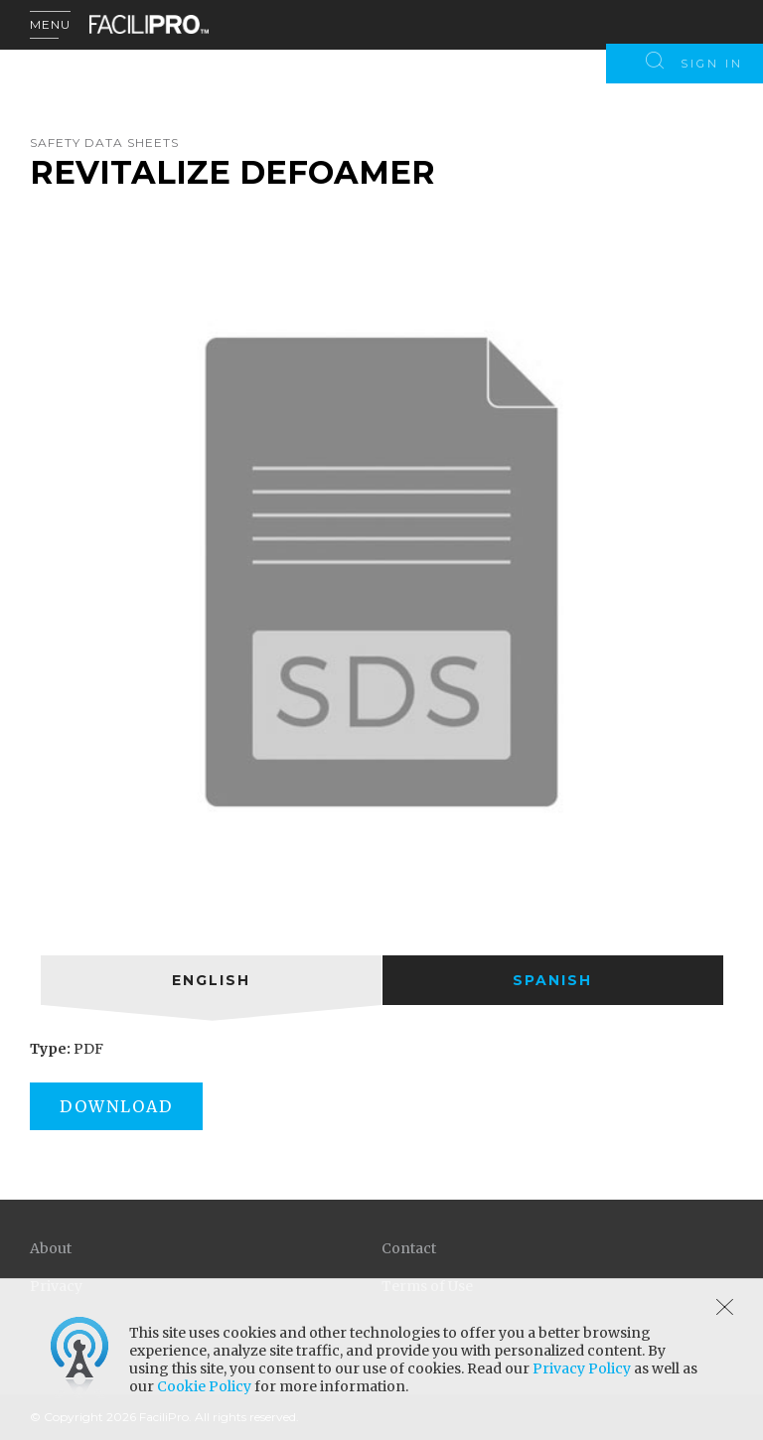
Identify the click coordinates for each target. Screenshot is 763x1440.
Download (116, 1106)
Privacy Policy (582, 1368)
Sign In (712, 64)
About (51, 1248)
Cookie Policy (204, 1386)
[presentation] (211, 980)
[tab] (211, 980)
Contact (409, 1248)
